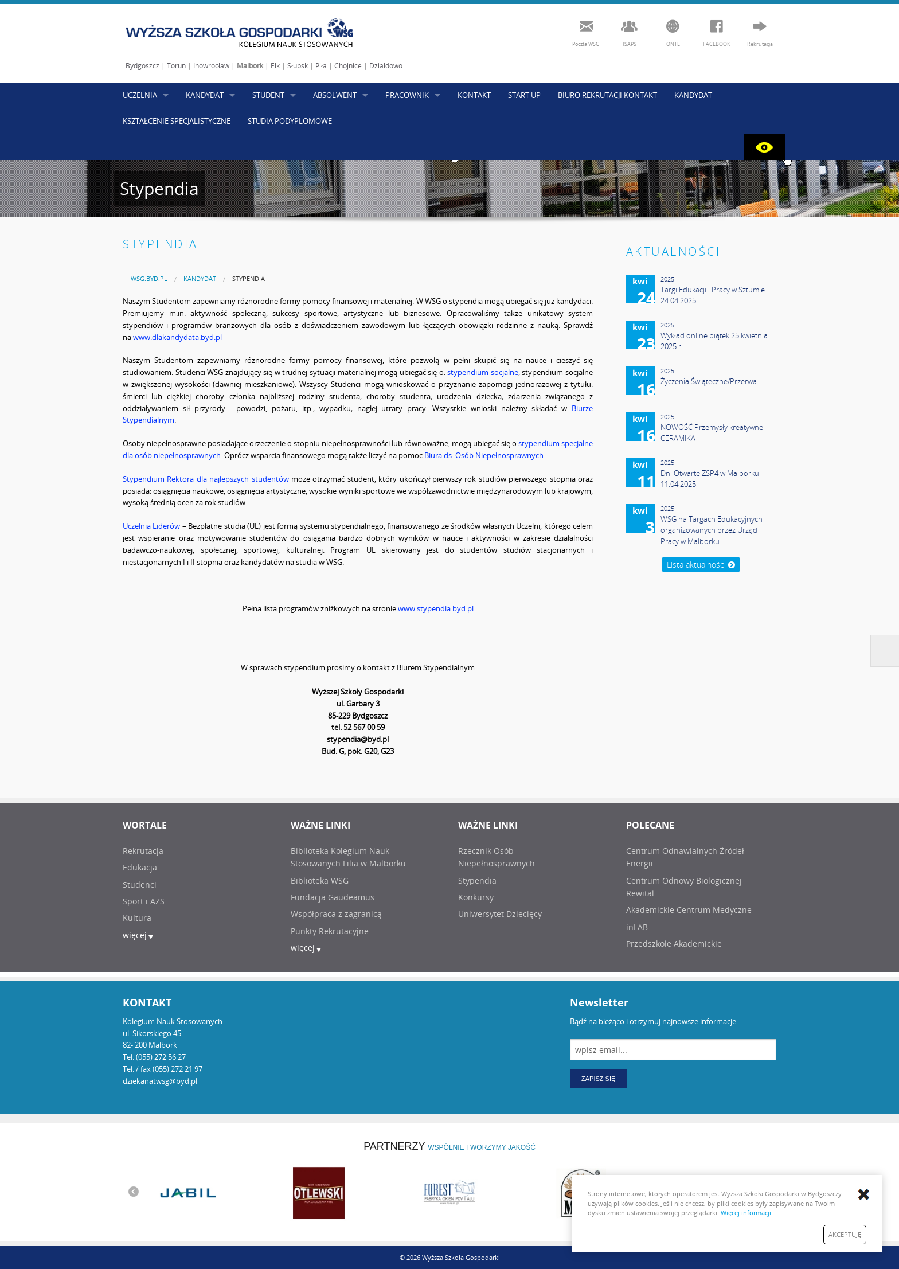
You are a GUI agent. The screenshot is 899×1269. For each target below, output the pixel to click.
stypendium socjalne (482, 372)
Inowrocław (211, 66)
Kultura (137, 917)
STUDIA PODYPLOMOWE (290, 121)
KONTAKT (474, 95)
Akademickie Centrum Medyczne (689, 909)
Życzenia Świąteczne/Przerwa (708, 381)
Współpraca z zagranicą (336, 913)
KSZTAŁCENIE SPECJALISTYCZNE (176, 121)
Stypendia (248, 278)
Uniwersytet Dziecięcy (500, 913)
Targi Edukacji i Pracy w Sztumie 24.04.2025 (712, 295)
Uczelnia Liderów (151, 526)
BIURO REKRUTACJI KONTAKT (607, 95)
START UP (524, 95)
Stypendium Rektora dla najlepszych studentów (206, 479)
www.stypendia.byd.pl (436, 608)
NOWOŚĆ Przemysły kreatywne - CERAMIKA (713, 433)
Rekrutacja (143, 850)
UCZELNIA (140, 95)
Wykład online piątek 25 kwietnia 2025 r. (714, 341)
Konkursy (476, 897)
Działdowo (385, 66)
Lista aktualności (701, 564)
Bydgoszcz (142, 66)
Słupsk (297, 66)
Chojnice (348, 66)
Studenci (140, 884)
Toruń (176, 66)
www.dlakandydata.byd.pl (177, 337)
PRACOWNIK (407, 95)
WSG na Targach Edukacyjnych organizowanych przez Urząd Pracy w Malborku (711, 530)
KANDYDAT (205, 95)
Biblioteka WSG (320, 880)
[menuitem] (149, 278)
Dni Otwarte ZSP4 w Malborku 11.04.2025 (709, 479)
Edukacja (140, 867)
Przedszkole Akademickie (674, 943)
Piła (321, 66)
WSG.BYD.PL (149, 278)
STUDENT (268, 95)
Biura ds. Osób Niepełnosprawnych (484, 455)
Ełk (275, 66)
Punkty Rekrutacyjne (330, 931)
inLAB (637, 927)
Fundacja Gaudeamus (332, 897)
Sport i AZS (144, 901)
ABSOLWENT (335, 95)
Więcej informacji (746, 1212)
